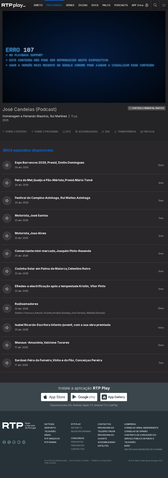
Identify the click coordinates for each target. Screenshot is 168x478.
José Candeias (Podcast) (29, 109)
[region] (84, 57)
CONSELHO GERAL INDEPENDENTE (141, 428)
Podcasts (121, 5)
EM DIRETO (76, 428)
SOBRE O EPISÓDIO (14, 131)
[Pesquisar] (155, 5)
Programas (54, 5)
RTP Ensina (50, 442)
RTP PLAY (76, 424)
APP (134, 5)
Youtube (19, 442)
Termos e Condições (101, 461)
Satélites (103, 446)
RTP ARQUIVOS (52, 438)
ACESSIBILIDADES (86, 131)
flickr (24, 442)
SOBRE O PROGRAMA (44, 131)
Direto (38, 5)
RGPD (127, 446)
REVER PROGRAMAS (81, 431)
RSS (106, 131)
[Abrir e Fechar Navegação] (164, 5)
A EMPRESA (130, 424)
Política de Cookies (79, 461)
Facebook (4, 442)
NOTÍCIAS (49, 424)
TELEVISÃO (50, 431)
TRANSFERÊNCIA (125, 131)
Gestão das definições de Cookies (143, 449)
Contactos (77, 449)
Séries (70, 5)
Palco (106, 5)
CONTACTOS (104, 424)
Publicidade (50, 463)
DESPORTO (50, 428)
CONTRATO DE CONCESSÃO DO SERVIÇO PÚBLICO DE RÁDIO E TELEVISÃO (140, 438)
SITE (67, 131)
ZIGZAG (83, 5)
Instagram (14, 442)
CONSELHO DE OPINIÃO (136, 431)
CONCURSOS (77, 438)
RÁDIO (47, 435)
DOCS (95, 5)
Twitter (9, 442)
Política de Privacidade (55, 461)
